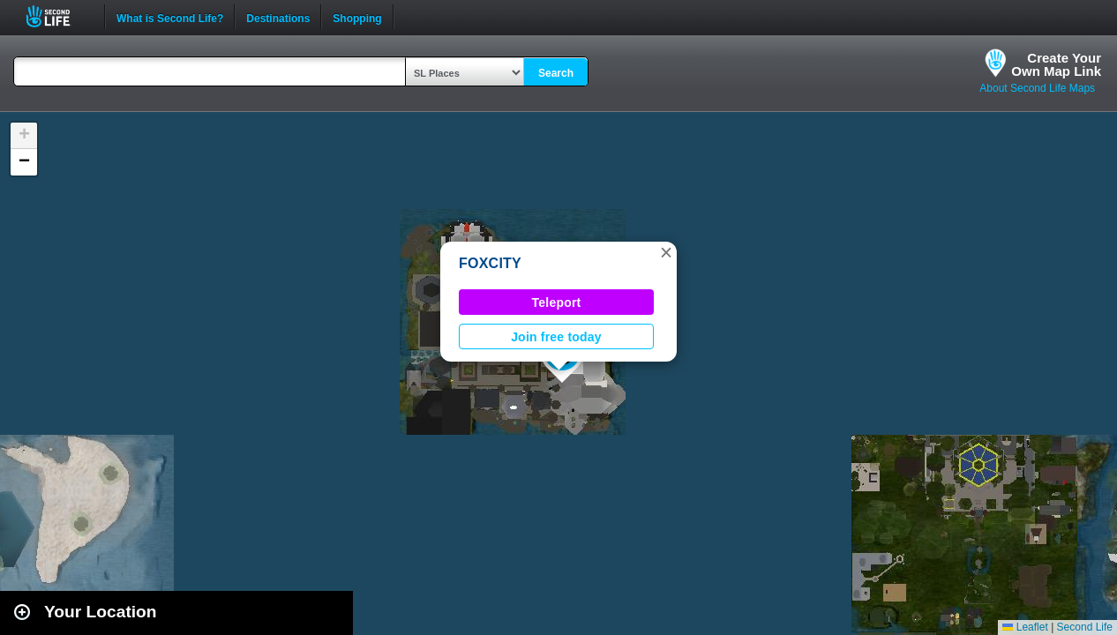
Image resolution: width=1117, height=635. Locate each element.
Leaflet (1024, 627)
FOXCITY (490, 263)
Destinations (278, 16)
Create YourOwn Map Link (1056, 64)
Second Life (58, 16)
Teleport (556, 302)
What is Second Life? (169, 16)
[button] (666, 252)
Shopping (357, 16)
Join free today (556, 337)
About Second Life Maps (1037, 88)
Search (555, 73)
